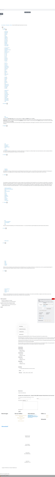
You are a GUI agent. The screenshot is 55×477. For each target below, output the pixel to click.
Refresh (5, 81)
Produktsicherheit (21, 331)
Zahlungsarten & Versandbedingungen (32, 416)
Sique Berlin (6, 86)
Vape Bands (6, 198)
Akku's (5, 190)
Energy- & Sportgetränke (7, 221)
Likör (5, 224)
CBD (5, 143)
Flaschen (6, 194)
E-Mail (38, 398)
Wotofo (11, 25)
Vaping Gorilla (6, 100)
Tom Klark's (6, 92)
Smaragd (6, 87)
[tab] (22, 326)
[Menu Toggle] (2, 27)
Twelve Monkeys (6, 94)
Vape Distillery (6, 99)
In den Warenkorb (49, 308)
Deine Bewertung (20, 400)
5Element (6, 34)
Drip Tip (6, 193)
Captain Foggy (6, 44)
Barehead (6, 42)
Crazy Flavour (6, 45)
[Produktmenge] (43, 308)
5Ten (5, 35)
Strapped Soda (6, 90)
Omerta (5, 79)
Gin (5, 223)
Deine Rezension (20, 409)
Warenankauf (5, 426)
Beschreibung (21, 326)
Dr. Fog (5, 53)
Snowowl (6, 88)
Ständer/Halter (6, 196)
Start (2, 25)
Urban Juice (6, 96)
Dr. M (5, 56)
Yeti (5, 101)
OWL (5, 80)
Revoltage (6, 82)
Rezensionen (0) (21, 334)
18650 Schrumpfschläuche (8, 188)
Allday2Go (6, 37)
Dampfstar (6, 50)
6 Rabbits (6, 36)
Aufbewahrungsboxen (7, 191)
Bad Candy (6, 40)
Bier (5, 220)
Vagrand (6, 97)
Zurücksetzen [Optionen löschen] (44, 305)
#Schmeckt (6, 32)
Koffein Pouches (6, 240)
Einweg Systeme (7, 144)
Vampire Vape (6, 98)
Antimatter (6, 39)
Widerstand (40, 304)
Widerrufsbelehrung (30, 415)
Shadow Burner (6, 84)
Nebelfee (6, 78)
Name (19, 398)
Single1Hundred (7, 85)
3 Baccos (6, 33)
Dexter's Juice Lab (7, 51)
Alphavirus (6, 38)
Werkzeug (6, 199)
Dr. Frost (6, 54)
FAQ (37, 416)
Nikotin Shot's (6, 117)
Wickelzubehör (7, 25)
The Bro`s (6, 91)
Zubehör (4, 25)
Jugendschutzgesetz (30, 417)
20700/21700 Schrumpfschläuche (9, 189)
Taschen (6, 197)
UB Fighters (6, 95)
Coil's (5, 192)
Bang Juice (6, 41)
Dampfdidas (6, 48)
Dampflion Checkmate (7, 49)
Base (5, 116)
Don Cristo (6, 52)
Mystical (6, 77)
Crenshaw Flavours (7, 47)
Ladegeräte (6, 195)
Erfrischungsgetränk (7, 222)
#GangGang (6, 31)
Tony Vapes (6, 93)
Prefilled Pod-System (7, 146)
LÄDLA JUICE (6, 74)
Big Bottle (6, 43)
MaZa (5, 75)
